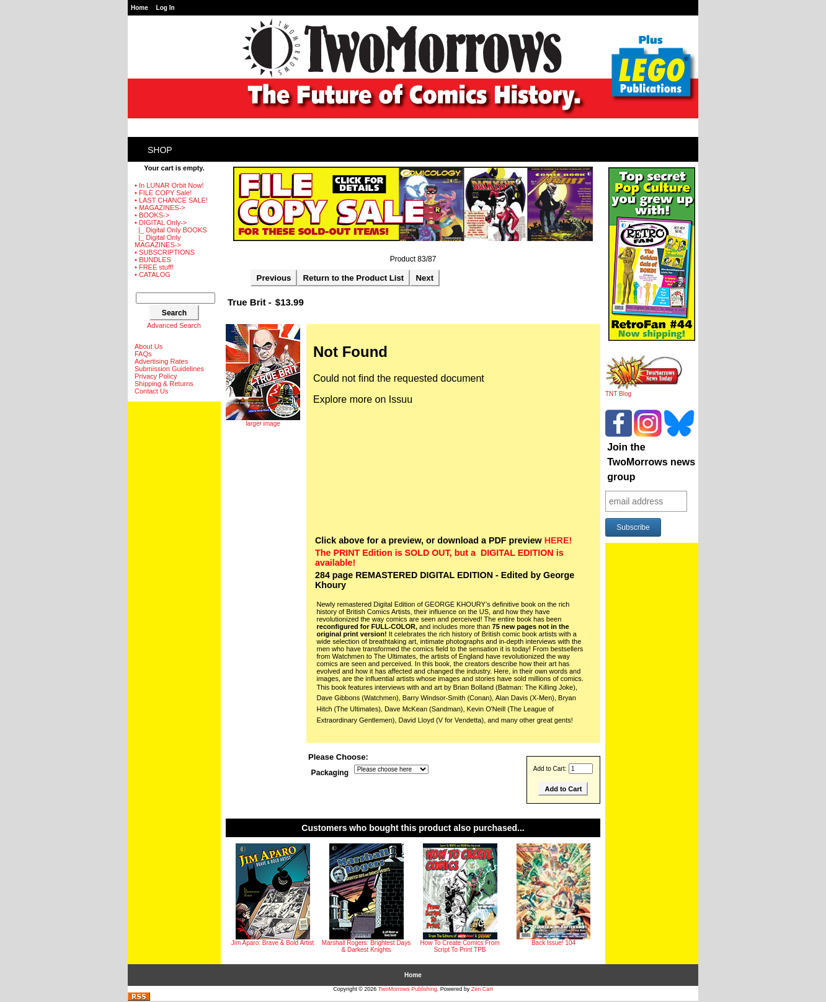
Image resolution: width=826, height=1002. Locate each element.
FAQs (143, 354)
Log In (165, 7)
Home (139, 7)
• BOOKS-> (152, 215)
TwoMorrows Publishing (407, 989)
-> (161, 222)
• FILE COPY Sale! (163, 192)
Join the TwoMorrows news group (651, 462)
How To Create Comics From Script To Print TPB (459, 946)
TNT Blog (644, 391)
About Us (148, 346)
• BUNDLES (153, 259)
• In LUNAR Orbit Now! (169, 185)
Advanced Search (174, 325)
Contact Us (151, 391)
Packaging (330, 772)
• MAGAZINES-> (160, 207)
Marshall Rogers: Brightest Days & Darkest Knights (366, 946)
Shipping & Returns (164, 383)
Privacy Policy (156, 376)
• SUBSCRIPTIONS (165, 252)
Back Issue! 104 (553, 942)
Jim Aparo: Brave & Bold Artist (272, 942)
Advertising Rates (161, 361)
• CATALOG (153, 274)
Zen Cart (482, 989)
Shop (160, 150)
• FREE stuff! (154, 267)
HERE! (558, 540)
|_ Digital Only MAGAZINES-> (158, 241)
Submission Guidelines (169, 368)
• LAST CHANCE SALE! (171, 200)
